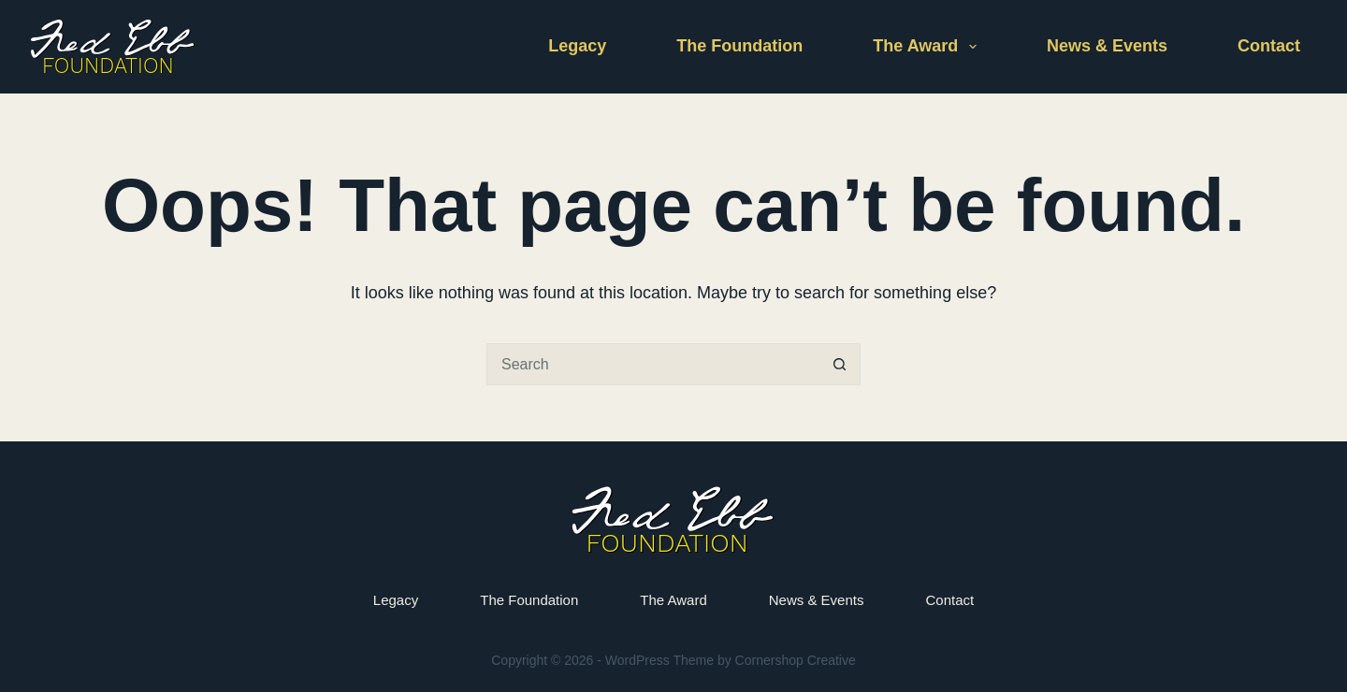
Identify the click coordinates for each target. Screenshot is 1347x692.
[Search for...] (652, 364)
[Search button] (839, 364)
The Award (928, 47)
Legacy (577, 45)
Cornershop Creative (795, 660)
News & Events (1107, 45)
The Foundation (739, 45)
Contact (1269, 45)
